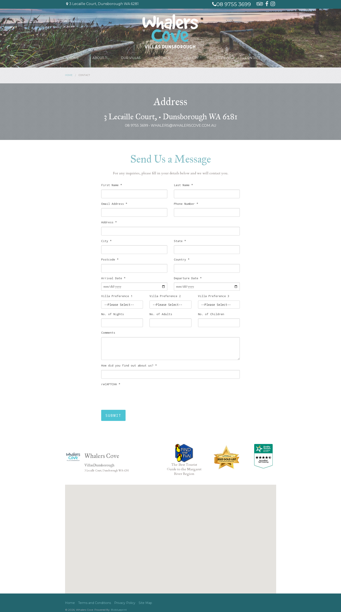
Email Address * (114, 204)
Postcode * (110, 259)
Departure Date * (188, 278)
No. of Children (211, 314)
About (98, 57)
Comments (108, 333)
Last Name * (183, 185)
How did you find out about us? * (129, 365)
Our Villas (131, 57)
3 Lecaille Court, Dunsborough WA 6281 (102, 4)
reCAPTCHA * (110, 384)
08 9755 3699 (231, 4)
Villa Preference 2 (165, 296)
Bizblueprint (119, 609)
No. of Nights (112, 314)
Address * (109, 222)
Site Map (145, 603)
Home (74, 57)
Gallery (191, 57)
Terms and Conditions (94, 603)
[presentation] (134, 396)
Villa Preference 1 (117, 296)
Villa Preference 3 (213, 296)
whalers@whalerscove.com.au (183, 125)
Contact (254, 57)
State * (180, 241)
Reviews (225, 57)
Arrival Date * (113, 278)
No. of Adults (161, 314)
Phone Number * (186, 204)
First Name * (111, 185)
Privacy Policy (124, 603)
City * (106, 241)
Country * (182, 259)
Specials (163, 57)
